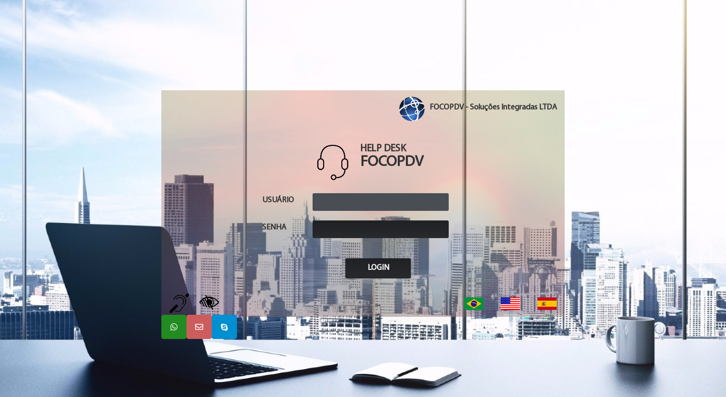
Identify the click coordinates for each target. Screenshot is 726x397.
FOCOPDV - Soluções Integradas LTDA (493, 107)
